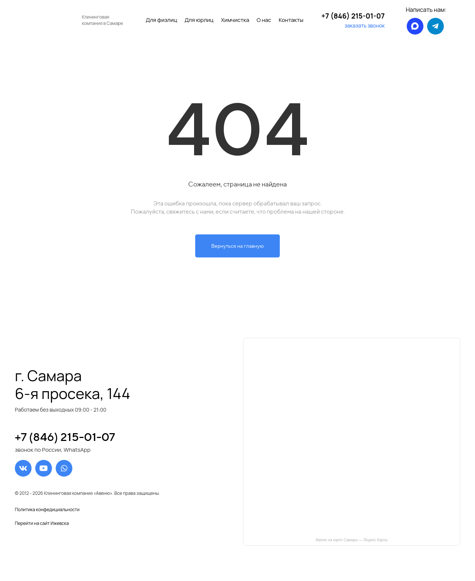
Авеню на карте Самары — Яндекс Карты (352, 540)
